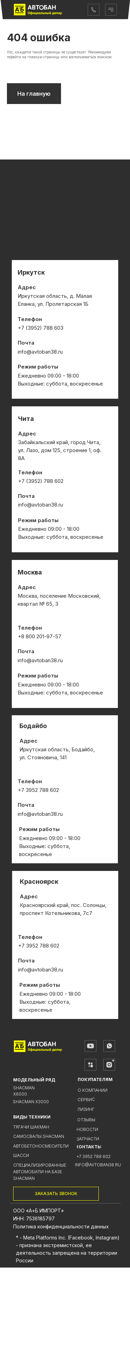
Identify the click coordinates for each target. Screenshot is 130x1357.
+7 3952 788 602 (94, 1245)
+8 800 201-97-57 (39, 726)
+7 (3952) (31, 570)
